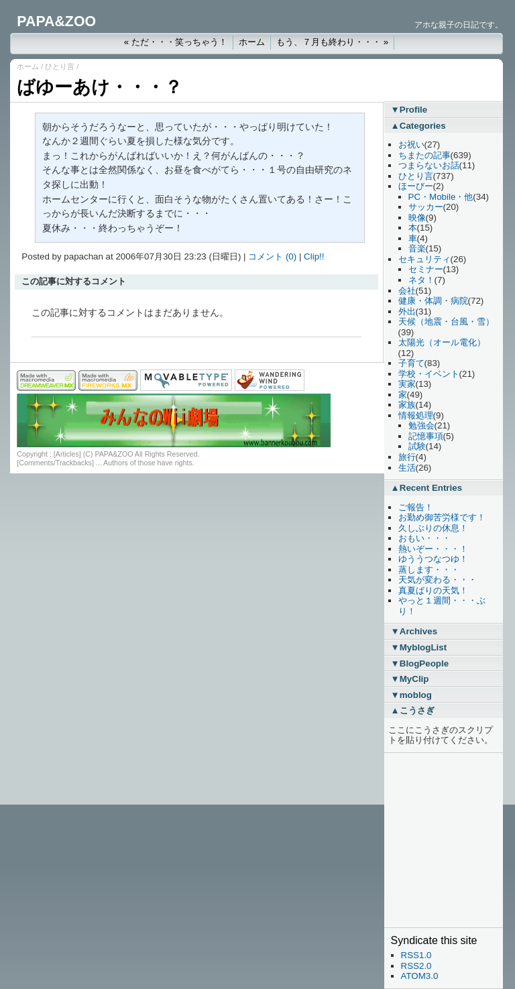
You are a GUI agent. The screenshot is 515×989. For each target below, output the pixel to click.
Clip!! (314, 256)
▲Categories (418, 126)
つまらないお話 (428, 165)
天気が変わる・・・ (437, 580)
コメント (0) (272, 256)
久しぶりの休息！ (433, 528)
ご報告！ (415, 507)
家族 (407, 405)
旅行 (407, 457)
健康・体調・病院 (433, 301)
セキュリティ (424, 259)
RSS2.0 (416, 966)
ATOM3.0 (420, 976)
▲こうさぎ (413, 710)
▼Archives (414, 631)
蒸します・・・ (428, 570)
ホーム (252, 42)
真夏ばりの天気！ (433, 590)
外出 (407, 311)
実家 (407, 384)
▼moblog (411, 695)
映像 (417, 218)
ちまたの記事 (424, 155)
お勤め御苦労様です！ (441, 517)
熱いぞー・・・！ (433, 549)
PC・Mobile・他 (440, 197)
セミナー (425, 269)
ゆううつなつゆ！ (433, 559)
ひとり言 (59, 66)
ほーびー (415, 186)
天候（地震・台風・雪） (446, 321)
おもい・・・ (424, 538)
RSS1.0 (416, 955)
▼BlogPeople (420, 663)
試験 (417, 446)
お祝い (411, 144)
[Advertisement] (431, 840)
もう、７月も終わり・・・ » (332, 42)
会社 (407, 291)
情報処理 (415, 415)
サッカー (425, 207)
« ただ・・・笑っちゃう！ (175, 42)
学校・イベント (428, 374)
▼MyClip (410, 679)
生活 (407, 468)
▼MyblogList (419, 647)
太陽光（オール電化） (441, 342)
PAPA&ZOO (56, 21)
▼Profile (409, 110)
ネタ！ (421, 280)
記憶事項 (425, 436)
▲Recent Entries (427, 488)
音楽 (417, 248)
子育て (411, 363)
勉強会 (421, 425)
